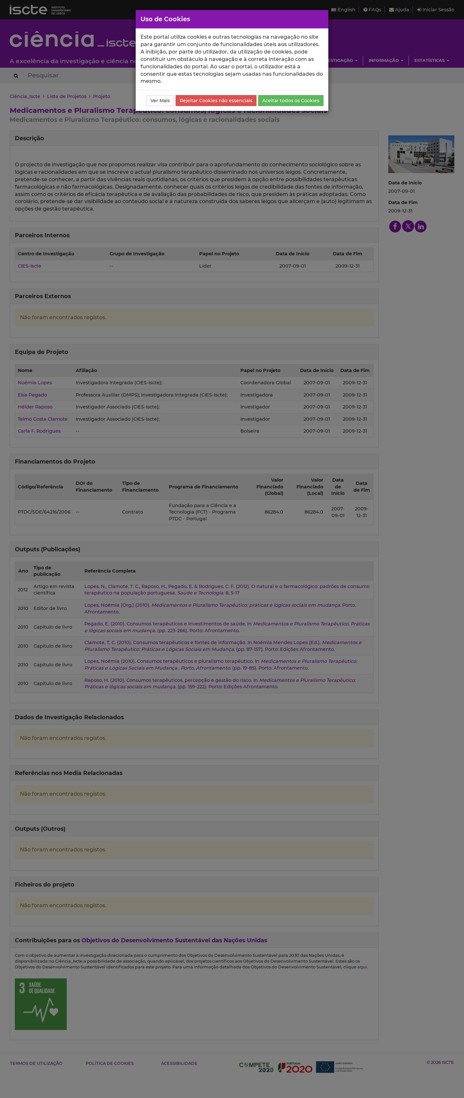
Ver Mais (160, 100)
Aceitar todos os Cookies (290, 100)
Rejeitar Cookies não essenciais (216, 100)
